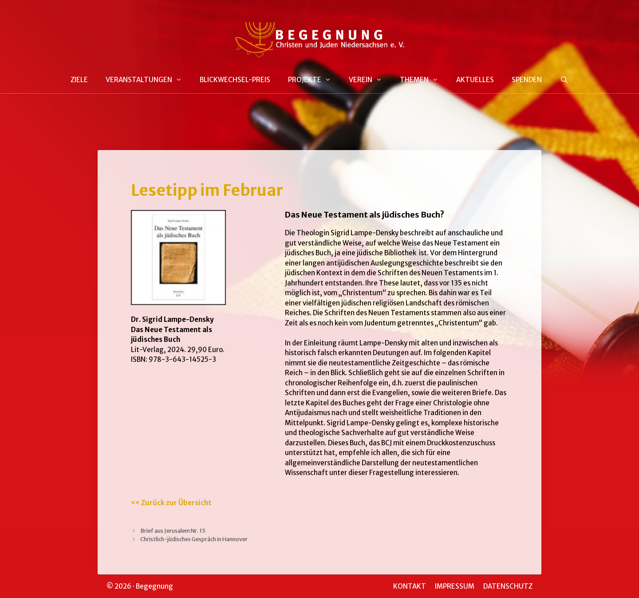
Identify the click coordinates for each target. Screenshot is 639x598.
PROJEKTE (314, 80)
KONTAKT (409, 586)
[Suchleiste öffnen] (564, 80)
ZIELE (79, 79)
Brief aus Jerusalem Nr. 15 (172, 530)
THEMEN (423, 80)
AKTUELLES (475, 79)
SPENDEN (527, 79)
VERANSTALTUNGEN (148, 80)
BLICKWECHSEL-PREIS (235, 79)
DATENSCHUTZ (507, 586)
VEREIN (370, 80)
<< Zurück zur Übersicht (171, 503)
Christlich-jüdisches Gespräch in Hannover (194, 539)
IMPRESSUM (454, 586)
